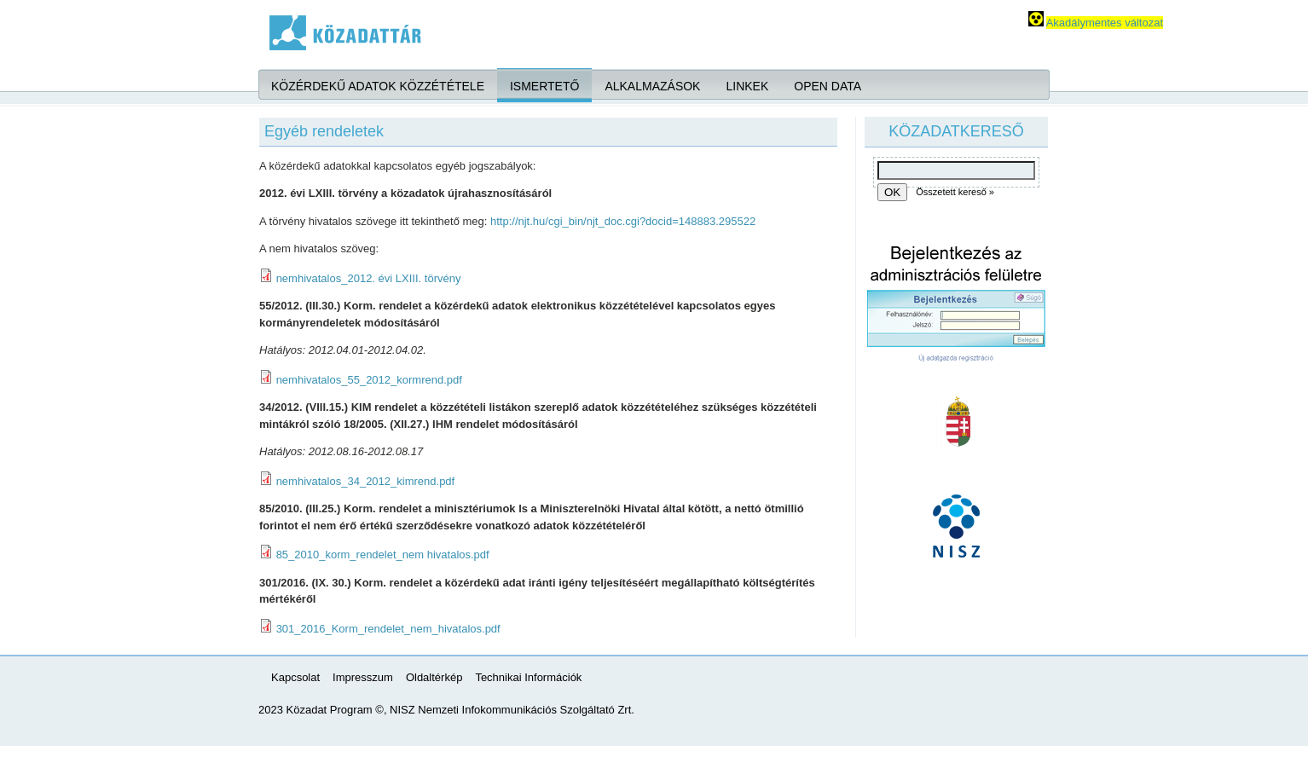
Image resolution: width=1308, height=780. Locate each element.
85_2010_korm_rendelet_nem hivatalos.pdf (382, 554)
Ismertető (544, 86)
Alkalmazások (652, 86)
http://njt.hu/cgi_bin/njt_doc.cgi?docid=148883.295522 (622, 221)
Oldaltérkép (434, 677)
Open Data (827, 86)
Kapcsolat (295, 677)
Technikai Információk (528, 677)
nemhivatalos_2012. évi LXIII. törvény (368, 278)
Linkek (747, 86)
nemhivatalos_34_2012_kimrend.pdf (365, 481)
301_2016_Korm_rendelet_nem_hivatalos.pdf (388, 628)
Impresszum (363, 677)
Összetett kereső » (955, 192)
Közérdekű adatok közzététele (377, 86)
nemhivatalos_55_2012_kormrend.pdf (369, 379)
